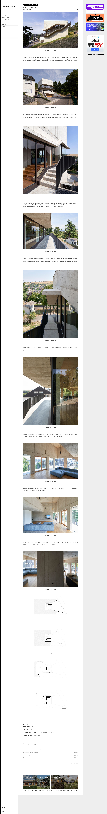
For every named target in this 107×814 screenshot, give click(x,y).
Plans (3, 22)
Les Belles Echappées (27, 773)
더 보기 (76, 792)
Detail (4, 24)
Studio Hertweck (30, 724)
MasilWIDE (4, 31)
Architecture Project (6, 17)
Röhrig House (29, 7)
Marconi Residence (26, 778)
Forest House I (26, 774)
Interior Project (5, 19)
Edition (3, 26)
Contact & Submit (5, 34)
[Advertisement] (50, 748)
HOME (4, 15)
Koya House (25, 776)
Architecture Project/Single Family (30, 4)
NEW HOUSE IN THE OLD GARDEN (30, 771)
